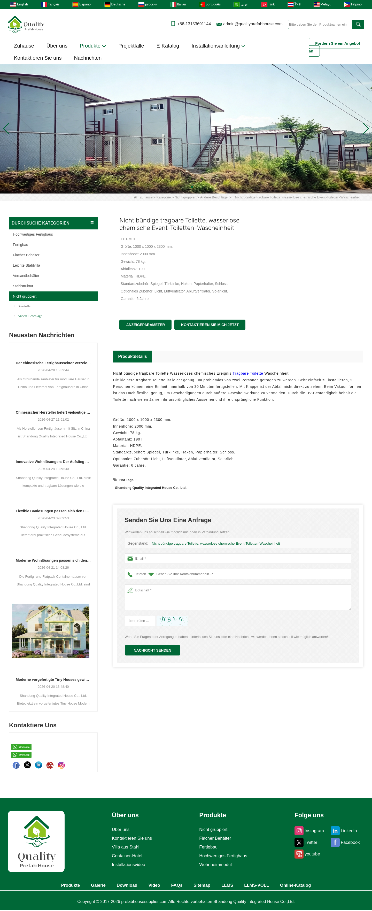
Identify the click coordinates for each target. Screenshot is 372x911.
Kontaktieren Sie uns (38, 58)
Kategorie (164, 197)
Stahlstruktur (23, 286)
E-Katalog (168, 46)
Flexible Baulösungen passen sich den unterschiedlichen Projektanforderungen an (53, 511)
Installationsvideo (127, 864)
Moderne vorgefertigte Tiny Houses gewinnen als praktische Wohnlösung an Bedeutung (53, 679)
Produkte (93, 46)
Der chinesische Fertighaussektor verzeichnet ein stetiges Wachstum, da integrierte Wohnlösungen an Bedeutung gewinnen (53, 363)
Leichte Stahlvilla (26, 265)
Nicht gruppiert (186, 197)
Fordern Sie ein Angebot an (334, 47)
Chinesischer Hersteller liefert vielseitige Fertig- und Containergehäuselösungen (53, 412)
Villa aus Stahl (124, 847)
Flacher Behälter (26, 255)
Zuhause (24, 46)
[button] (180, 187)
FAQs (176, 885)
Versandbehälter (26, 276)
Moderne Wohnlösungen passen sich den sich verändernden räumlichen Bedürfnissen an (53, 560)
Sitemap (206, 885)
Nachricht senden (152, 650)
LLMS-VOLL (269, 885)
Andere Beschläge (214, 197)
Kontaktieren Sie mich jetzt (210, 325)
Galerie (84, 885)
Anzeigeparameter (145, 325)
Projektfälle (131, 46)
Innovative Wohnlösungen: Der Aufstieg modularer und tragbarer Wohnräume (53, 462)
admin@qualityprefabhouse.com (253, 24)
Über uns (57, 46)
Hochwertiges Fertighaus (33, 234)
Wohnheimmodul (215, 864)
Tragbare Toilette (248, 373)
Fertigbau (20, 245)
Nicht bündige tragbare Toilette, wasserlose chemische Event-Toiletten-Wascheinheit (214, 543)
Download (117, 885)
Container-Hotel (126, 856)
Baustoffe (22, 306)
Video (149, 885)
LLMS (235, 885)
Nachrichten (88, 58)
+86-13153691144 (194, 24)
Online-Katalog (313, 885)
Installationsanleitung (218, 46)
